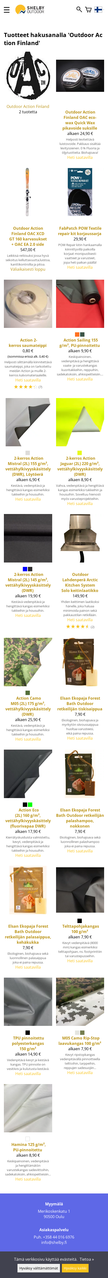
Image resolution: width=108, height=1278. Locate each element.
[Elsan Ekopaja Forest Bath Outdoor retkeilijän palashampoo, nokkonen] (80, 806)
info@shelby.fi (54, 1242)
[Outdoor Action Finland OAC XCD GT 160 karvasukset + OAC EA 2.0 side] (28, 222)
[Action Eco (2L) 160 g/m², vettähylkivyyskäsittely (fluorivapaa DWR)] (28, 806)
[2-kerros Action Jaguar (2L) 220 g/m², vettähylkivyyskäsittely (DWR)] (80, 454)
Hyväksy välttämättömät (38, 1268)
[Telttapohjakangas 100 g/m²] (80, 920)
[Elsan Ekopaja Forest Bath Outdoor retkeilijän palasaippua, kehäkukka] (28, 920)
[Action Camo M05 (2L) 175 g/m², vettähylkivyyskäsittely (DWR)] (28, 692)
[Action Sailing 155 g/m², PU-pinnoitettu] (80, 337)
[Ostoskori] (88, 10)
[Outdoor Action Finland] (28, 108)
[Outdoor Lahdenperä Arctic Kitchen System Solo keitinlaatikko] (80, 574)
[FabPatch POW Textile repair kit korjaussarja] (80, 222)
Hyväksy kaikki (75, 1268)
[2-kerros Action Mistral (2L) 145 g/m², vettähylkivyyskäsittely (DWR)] (28, 574)
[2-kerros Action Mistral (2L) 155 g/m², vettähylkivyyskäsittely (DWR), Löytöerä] (28, 454)
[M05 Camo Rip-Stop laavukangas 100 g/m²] (80, 1029)
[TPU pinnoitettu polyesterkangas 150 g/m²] (28, 1029)
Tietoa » (87, 1259)
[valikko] (6, 10)
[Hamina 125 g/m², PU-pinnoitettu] (28, 1135)
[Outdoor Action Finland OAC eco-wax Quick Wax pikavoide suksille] (80, 108)
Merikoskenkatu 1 (54, 1211)
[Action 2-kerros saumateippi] (28, 337)
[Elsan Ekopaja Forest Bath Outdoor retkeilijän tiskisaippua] (80, 692)
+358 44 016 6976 (58, 1237)
